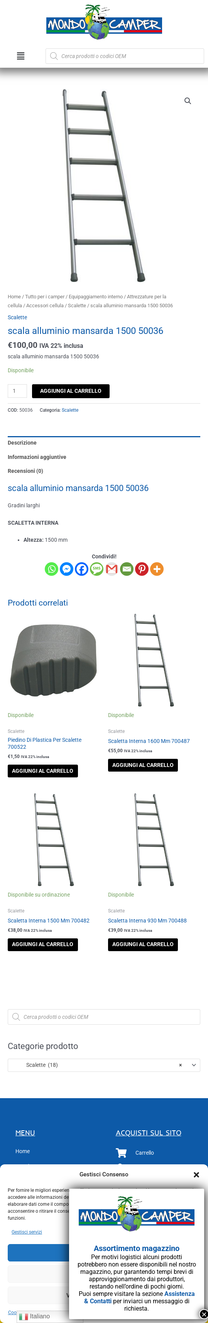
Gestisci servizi (27, 1232)
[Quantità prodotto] (17, 391)
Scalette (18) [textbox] (97, 1064)
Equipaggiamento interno (96, 297)
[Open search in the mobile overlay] (125, 56)
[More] (157, 569)
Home (14, 297)
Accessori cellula (45, 305)
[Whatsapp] (51, 569)
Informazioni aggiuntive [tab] (37, 457)
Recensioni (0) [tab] (25, 471)
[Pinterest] (142, 569)
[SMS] (96, 569)
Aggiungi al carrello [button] (42, 771)
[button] (196, 1175)
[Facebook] (81, 569)
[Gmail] (111, 569)
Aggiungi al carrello (70, 391)
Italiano (34, 1316)
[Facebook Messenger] (66, 569)
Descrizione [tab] (22, 443)
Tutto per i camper (44, 297)
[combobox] (104, 1065)
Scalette (77, 305)
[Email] (127, 569)
